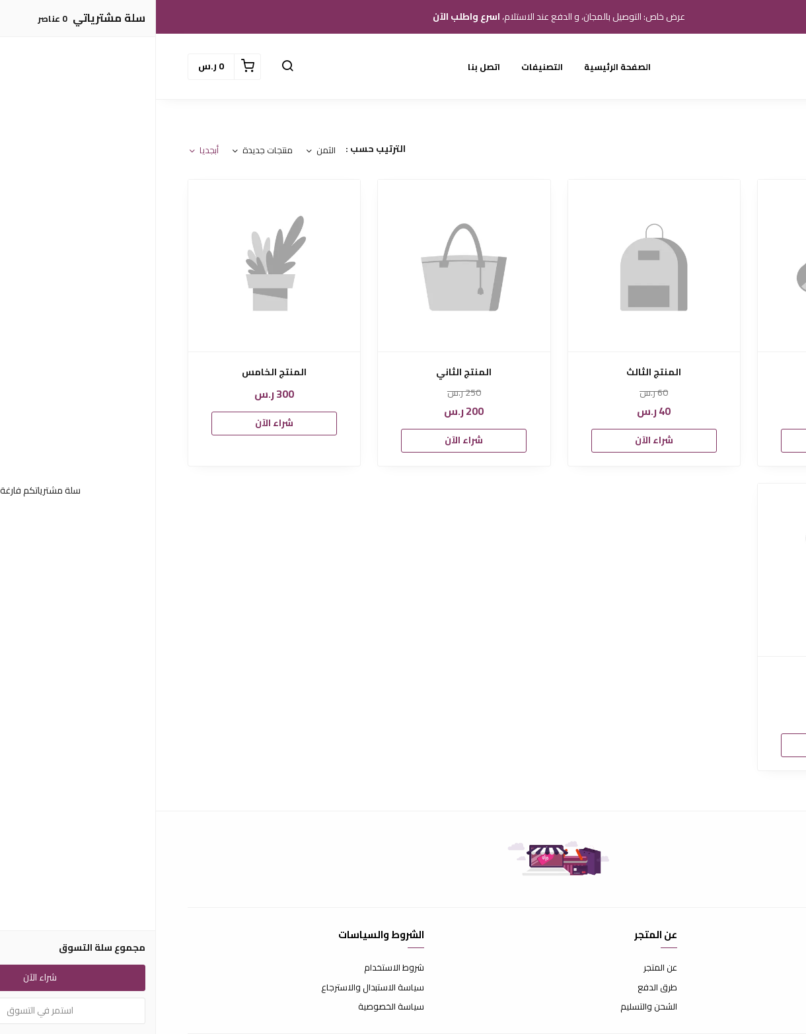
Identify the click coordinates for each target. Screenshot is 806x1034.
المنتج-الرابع (688, 677)
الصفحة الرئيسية (461, 67)
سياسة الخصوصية (235, 1007)
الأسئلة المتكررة (745, 987)
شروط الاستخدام (238, 968)
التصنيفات (386, 67)
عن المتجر (504, 968)
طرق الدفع (501, 987)
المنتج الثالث (497, 372)
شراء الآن (688, 440)
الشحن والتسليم (492, 1007)
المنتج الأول (688, 372)
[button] (131, 67)
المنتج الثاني (308, 372)
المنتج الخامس (118, 372)
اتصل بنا (328, 67)
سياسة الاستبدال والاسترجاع (216, 987)
